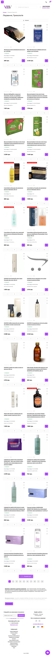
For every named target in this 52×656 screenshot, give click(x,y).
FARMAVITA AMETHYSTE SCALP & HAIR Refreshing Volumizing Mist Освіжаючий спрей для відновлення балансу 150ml (14, 509)
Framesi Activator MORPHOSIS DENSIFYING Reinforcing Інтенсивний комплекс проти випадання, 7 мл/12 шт (37, 509)
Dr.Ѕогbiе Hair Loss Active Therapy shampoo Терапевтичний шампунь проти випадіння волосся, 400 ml (36, 415)
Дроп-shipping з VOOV (14, 640)
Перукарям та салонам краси (14, 641)
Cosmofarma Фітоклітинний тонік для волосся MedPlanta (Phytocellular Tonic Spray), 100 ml (37, 234)
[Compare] (24, 30)
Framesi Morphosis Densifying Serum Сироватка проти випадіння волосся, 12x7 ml (14, 555)
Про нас (14, 634)
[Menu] (2, 2)
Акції (14, 647)
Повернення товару (14, 644)
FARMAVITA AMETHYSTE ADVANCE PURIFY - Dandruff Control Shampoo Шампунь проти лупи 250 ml (36, 461)
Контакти (14, 638)
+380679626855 (46, 6)
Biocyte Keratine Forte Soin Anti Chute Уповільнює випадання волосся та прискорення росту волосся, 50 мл (37, 143)
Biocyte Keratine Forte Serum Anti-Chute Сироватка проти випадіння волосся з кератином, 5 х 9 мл (14, 143)
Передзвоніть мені (14, 624)
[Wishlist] (24, 27)
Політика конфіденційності (14, 635)
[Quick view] (24, 25)
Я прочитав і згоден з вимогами (15, 618)
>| (42, 581)
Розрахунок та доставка (14, 637)
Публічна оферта (14, 632)
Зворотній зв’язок (14, 643)
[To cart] (23, 60)
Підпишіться (21, 615)
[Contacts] (46, 2)
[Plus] (21, 65)
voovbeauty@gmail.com (38, 623)
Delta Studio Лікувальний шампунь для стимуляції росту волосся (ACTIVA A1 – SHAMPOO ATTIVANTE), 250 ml (37, 369)
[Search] (16, 7)
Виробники (14, 646)
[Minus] (7, 65)
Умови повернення (14, 631)
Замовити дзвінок (46, 7)
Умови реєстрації (13, 618)
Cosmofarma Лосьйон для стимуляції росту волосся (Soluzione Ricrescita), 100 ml (14, 234)
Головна (4, 12)
